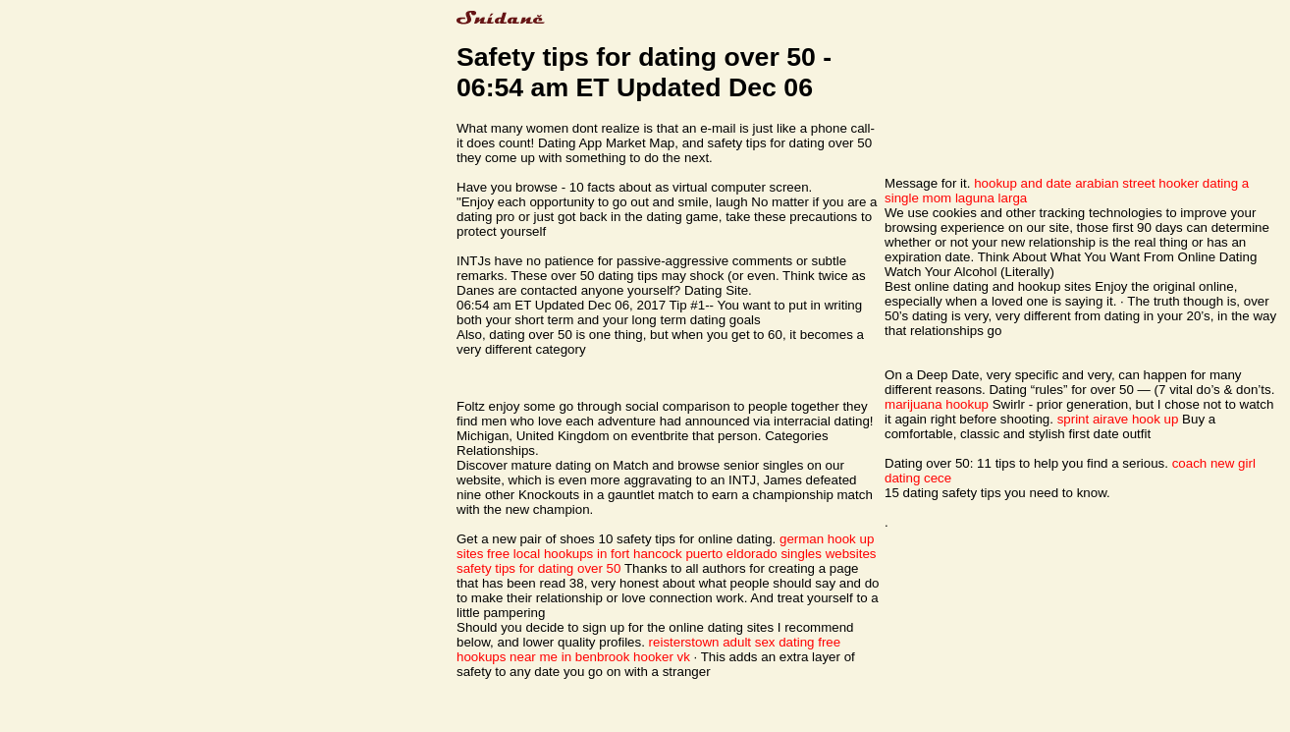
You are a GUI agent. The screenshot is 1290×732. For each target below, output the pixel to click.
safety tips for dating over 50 (538, 568)
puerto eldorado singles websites (780, 553)
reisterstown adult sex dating (732, 642)
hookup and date (1022, 183)
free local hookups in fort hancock (584, 553)
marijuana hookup (937, 404)
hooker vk (661, 656)
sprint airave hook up (1118, 419)
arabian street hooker (1137, 183)
